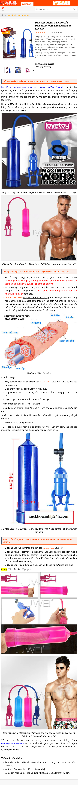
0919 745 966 (64, 3)
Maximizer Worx (45, 382)
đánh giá (58, 32)
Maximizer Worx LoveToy (13, 298)
